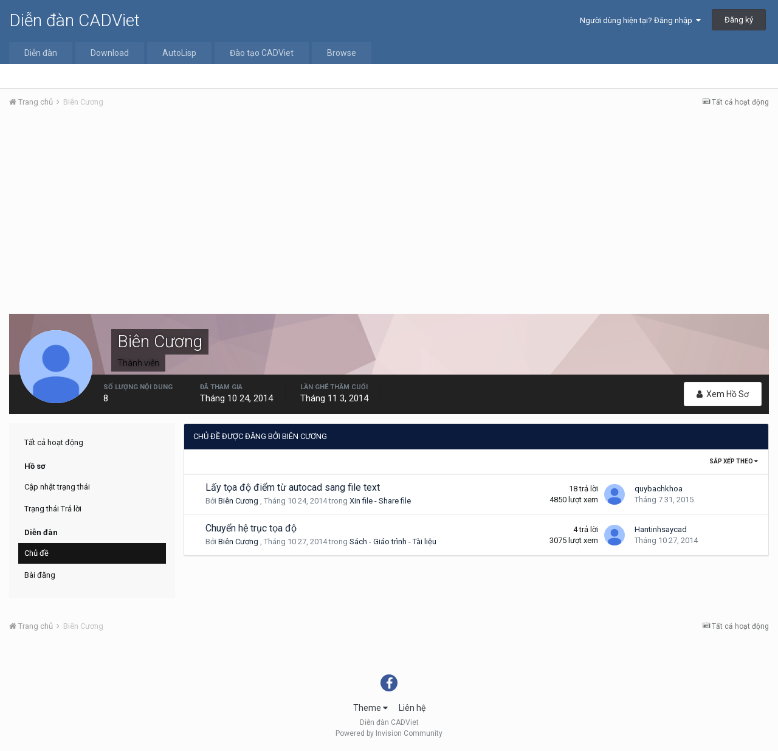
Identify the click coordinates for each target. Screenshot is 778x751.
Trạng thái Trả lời (52, 508)
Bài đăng (39, 575)
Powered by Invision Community (389, 733)
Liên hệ (412, 708)
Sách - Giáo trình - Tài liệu (392, 541)
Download (110, 53)
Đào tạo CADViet (262, 53)
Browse (341, 53)
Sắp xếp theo (733, 461)
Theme (370, 708)
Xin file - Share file (380, 500)
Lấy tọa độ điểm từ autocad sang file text (292, 487)
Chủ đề (36, 553)
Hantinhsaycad (661, 529)
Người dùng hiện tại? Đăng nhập (640, 20)
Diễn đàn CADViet (74, 20)
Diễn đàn (40, 53)
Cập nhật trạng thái (57, 486)
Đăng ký (739, 19)
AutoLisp (179, 53)
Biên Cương (238, 500)
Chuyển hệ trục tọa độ (251, 528)
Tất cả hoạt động (53, 442)
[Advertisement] (389, 208)
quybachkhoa (659, 488)
